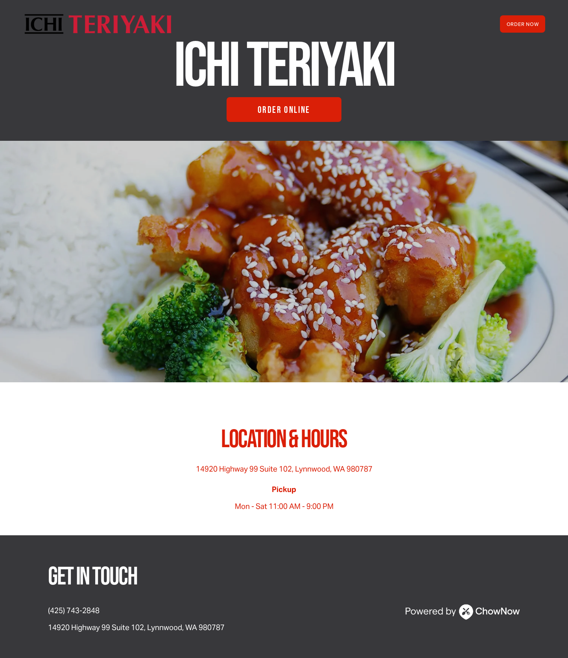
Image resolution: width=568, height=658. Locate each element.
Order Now (523, 24)
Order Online (284, 109)
